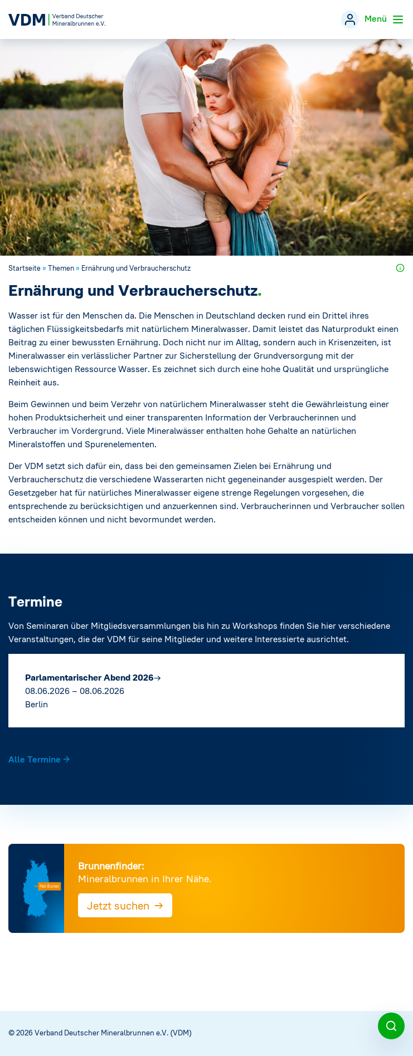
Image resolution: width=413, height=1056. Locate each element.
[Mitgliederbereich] (350, 19)
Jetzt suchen (125, 904)
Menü (385, 19)
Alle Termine (39, 759)
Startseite (24, 268)
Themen (61, 268)
